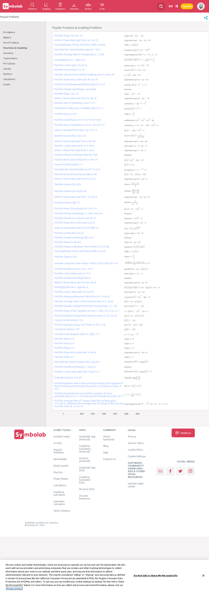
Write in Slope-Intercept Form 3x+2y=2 (75, 178)
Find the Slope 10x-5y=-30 (68, 35)
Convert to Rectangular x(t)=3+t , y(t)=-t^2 (76, 334)
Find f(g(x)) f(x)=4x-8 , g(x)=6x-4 (71, 287)
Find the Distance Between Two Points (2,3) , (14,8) (81, 246)
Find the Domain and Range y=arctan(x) (75, 89)
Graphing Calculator (59, 493)
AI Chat (57, 443)
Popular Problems (58, 451)
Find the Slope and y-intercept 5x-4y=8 (75, 352)
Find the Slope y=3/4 (65, 256)
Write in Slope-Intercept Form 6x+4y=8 (75, 282)
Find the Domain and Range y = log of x (75, 366)
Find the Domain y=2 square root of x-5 (75, 218)
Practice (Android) (84, 459)
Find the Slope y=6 (64, 338)
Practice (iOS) (86, 489)
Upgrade (187, 6)
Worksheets (60, 459)
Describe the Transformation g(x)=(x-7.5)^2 (77, 49)
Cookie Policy (135, 449)
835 (93, 414)
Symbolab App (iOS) (87, 469)
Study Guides (60, 465)
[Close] (203, 576)
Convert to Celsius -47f (66, 329)
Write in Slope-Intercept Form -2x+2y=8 (75, 196)
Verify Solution (61, 510)
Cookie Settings (137, 456)
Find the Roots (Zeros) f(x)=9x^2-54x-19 (76, 159)
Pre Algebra (9, 32)
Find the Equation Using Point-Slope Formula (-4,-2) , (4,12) (85, 315)
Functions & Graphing (15, 48)
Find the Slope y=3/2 (65, 114)
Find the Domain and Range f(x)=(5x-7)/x (75, 154)
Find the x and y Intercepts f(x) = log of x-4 (76, 371)
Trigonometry (10, 58)
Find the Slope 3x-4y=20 (67, 242)
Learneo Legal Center (136, 484)
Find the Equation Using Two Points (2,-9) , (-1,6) (80, 324)
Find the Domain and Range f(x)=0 (72, 278)
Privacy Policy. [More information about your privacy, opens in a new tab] (14, 588)
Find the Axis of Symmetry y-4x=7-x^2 (74, 103)
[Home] (30, 439)
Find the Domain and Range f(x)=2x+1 (74, 237)
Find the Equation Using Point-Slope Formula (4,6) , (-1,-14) (85, 306)
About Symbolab (108, 438)
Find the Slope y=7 (64, 356)
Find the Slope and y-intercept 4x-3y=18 (76, 79)
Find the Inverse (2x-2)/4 (67, 184)
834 (82, 414)
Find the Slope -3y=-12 (66, 93)
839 (137, 414)
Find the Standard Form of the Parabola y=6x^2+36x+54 (84, 74)
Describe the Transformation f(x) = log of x (77, 362)
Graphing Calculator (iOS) (85, 479)
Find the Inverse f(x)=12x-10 (69, 69)
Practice (58, 472)
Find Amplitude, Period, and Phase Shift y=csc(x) (80, 251)
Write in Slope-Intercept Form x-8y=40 (75, 141)
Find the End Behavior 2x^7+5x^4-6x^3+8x (77, 119)
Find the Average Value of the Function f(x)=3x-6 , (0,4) (83, 301)
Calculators (60, 485)
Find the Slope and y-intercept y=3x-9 (74, 222)
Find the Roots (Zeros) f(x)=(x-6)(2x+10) (75, 174)
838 (126, 414)
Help (105, 452)
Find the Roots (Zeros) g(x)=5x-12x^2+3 (75, 208)
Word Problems (11, 42)
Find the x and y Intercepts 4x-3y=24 (74, 291)
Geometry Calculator (59, 502)
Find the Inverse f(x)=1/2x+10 (70, 135)
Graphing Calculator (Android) (85, 448)
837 (115, 414)
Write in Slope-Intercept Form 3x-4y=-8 (75, 98)
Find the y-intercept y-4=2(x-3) (70, 65)
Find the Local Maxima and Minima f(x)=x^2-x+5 (79, 84)
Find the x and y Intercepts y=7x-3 (72, 273)
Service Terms (136, 443)
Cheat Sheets (60, 478)
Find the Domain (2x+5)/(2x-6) (70, 191)
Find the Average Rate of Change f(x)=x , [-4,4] (79, 54)
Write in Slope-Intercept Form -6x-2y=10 (76, 40)
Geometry (8, 53)
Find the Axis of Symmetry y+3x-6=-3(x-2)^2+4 (79, 124)
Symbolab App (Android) (87, 438)
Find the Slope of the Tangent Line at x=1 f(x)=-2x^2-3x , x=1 (86, 310)
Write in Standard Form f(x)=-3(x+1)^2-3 (75, 130)
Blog (105, 445)
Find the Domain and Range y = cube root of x (78, 213)
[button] (206, 19)
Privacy (132, 436)
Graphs (6, 84)
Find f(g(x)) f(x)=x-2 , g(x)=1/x (69, 59)
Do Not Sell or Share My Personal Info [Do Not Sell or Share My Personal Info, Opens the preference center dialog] (155, 575)
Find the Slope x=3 (64, 347)
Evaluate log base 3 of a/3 (68, 377)
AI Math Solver (61, 436)
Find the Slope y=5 (64, 343)
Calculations (9, 79)
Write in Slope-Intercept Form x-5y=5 (74, 150)
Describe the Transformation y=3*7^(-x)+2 (77, 169)
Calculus (7, 68)
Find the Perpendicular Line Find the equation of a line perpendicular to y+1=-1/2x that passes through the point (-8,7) (88, 395)
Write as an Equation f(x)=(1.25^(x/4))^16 (76, 227)
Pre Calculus (9, 63)
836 (104, 414)
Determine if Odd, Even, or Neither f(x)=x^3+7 (78, 108)
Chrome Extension (84, 497)
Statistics (7, 74)
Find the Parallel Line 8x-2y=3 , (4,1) (73, 268)
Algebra (7, 37)
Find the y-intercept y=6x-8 (69, 233)
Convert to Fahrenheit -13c (68, 320)
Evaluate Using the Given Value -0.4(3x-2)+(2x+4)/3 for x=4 (86, 263)
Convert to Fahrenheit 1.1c (68, 164)
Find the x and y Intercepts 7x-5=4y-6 (74, 145)
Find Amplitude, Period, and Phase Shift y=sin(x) (79, 44)
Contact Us (109, 459)
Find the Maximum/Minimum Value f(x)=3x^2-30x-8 (81, 296)
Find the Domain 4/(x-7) (66, 202)
